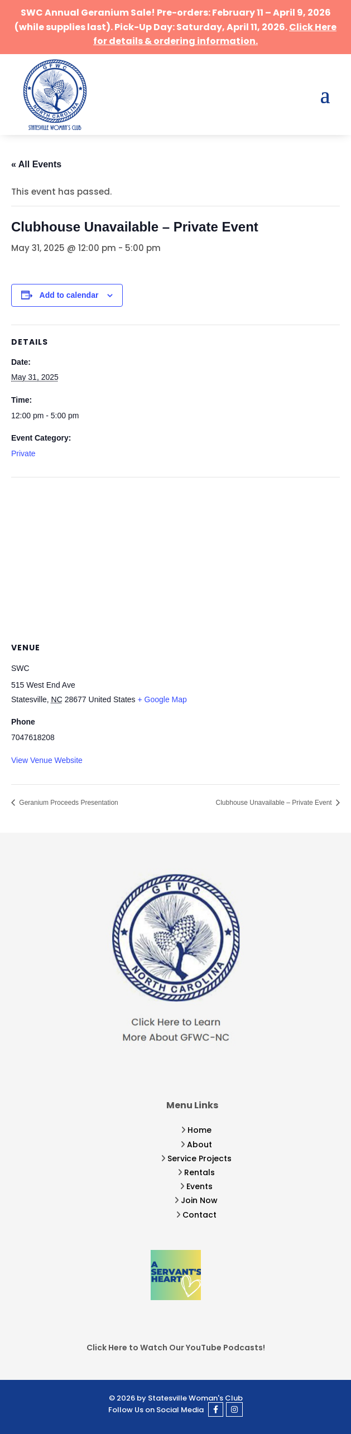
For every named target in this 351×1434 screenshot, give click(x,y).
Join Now (199, 1200)
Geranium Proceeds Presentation (67, 803)
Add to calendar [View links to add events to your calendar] (69, 295)
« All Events (36, 164)
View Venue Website (47, 760)
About (199, 1144)
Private (23, 453)
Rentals (199, 1172)
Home (199, 1130)
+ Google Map (162, 699)
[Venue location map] (175, 558)
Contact (199, 1214)
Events (199, 1186)
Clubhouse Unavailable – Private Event (275, 803)
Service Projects (199, 1158)
